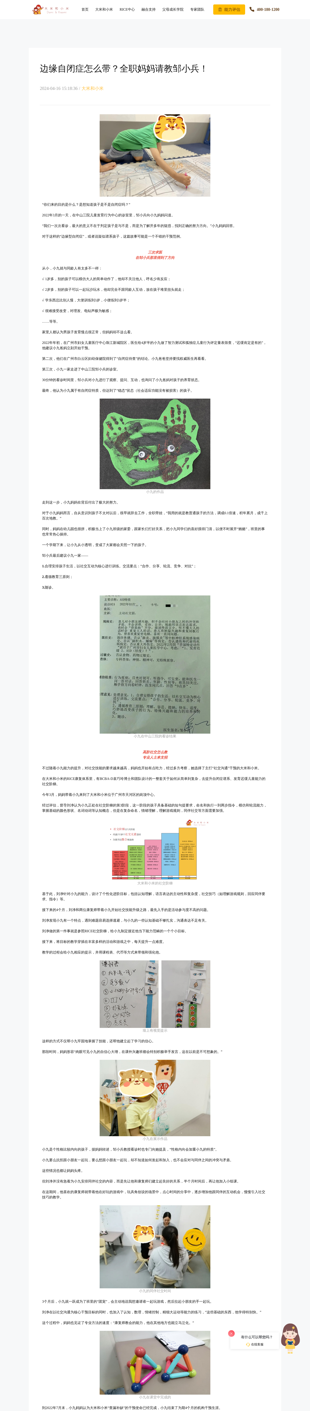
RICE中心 (127, 9)
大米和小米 (104, 9)
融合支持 (148, 9)
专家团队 (197, 9)
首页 (85, 9)
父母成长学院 (173, 9)
